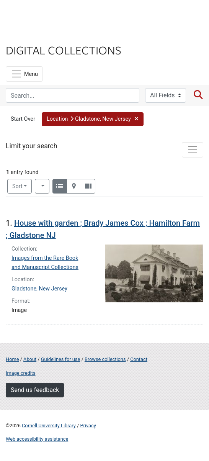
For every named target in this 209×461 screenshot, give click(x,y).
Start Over (23, 119)
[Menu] (24, 74)
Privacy (88, 425)
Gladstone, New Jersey (39, 288)
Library (29, 35)
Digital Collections (63, 50)
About (29, 359)
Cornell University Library (49, 425)
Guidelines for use (60, 359)
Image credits (21, 373)
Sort (17, 186)
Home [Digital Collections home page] (12, 359)
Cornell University (44, 14)
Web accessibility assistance (37, 439)
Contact (138, 359)
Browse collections (105, 359)
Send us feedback (35, 390)
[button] (93, 119)
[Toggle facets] (192, 149)
